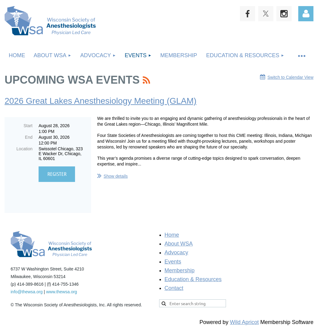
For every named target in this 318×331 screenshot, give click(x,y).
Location (24, 148)
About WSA (179, 242)
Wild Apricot (244, 320)
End (28, 137)
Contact (174, 286)
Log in (305, 13)
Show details (116, 176)
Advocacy (176, 250)
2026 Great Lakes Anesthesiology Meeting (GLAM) (101, 101)
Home (172, 233)
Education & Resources (193, 277)
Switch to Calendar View (290, 77)
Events (173, 259)
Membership (180, 268)
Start (27, 125)
